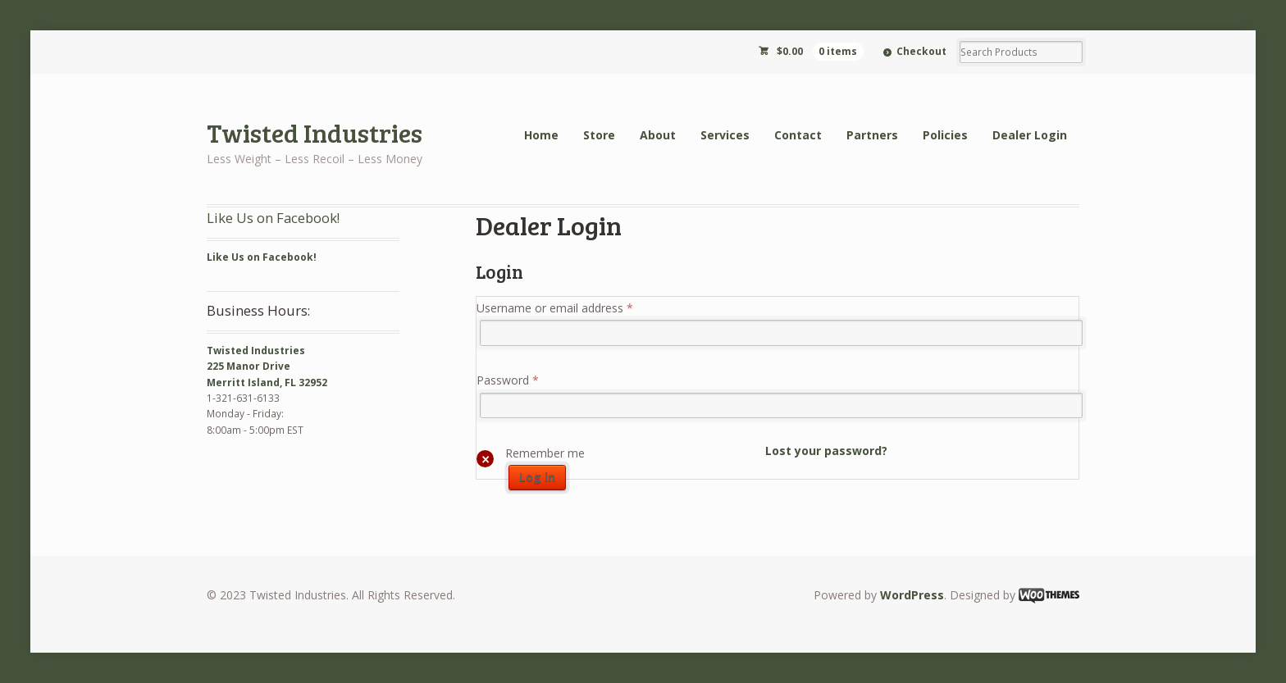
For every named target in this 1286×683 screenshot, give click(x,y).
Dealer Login (1029, 135)
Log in (537, 477)
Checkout (921, 51)
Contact (798, 135)
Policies (945, 135)
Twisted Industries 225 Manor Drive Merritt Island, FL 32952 (267, 366)
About (658, 135)
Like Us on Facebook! (273, 217)
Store (599, 135)
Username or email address (555, 308)
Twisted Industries (314, 132)
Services (725, 135)
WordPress (912, 595)
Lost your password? (826, 450)
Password (508, 380)
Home (541, 135)
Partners (872, 135)
